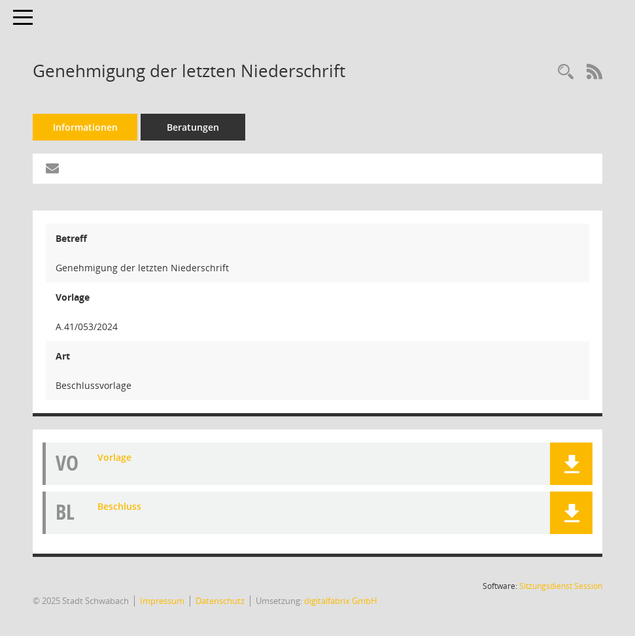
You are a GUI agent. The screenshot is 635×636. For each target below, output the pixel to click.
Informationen (85, 127)
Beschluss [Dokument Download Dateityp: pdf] (119, 506)
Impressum (162, 601)
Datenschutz (220, 601)
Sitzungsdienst (560, 586)
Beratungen (193, 127)
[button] (571, 464)
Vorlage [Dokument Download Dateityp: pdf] (114, 457)
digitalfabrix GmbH (340, 601)
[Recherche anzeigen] (565, 72)
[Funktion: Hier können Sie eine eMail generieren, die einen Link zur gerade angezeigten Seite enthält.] (52, 168)
